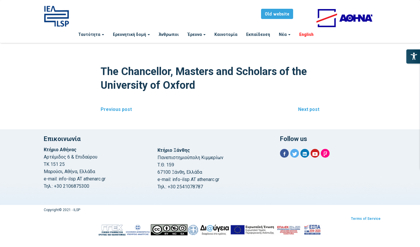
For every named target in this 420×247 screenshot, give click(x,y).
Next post (308, 109)
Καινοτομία (225, 34)
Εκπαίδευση (258, 34)
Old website (277, 14)
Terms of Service (366, 219)
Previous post (116, 109)
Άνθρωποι (169, 34)
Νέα (284, 34)
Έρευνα (197, 34)
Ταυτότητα (91, 34)
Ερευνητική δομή (131, 34)
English (306, 34)
